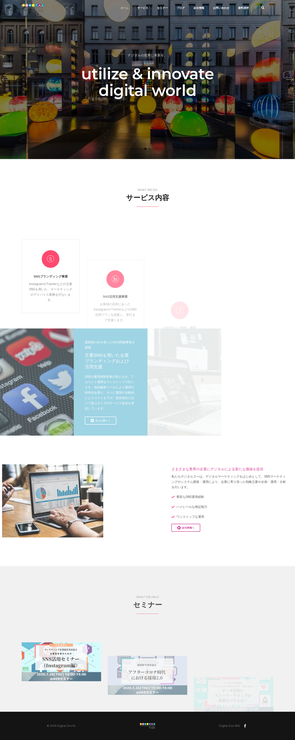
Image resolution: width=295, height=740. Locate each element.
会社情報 (198, 7)
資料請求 (243, 7)
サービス (142, 7)
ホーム (125, 7)
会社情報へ (242, 527)
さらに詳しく (101, 420)
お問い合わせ (221, 7)
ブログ (181, 7)
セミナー (162, 7)
